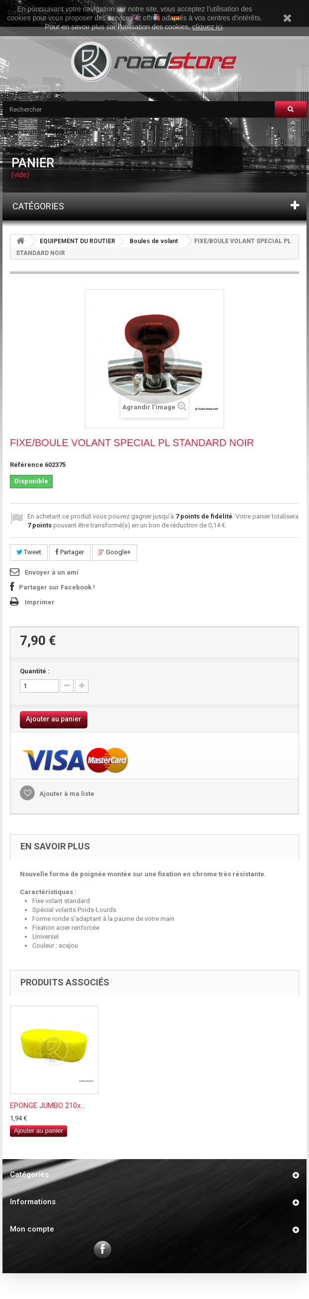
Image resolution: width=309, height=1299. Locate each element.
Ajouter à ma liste (66, 793)
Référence (26, 464)
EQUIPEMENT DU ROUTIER (77, 241)
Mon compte (32, 1229)
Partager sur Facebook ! (57, 587)
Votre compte (68, 131)
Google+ (114, 552)
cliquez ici (207, 27)
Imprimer (40, 602)
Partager (70, 552)
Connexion (20, 131)
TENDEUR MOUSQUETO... (148, 1105)
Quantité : (35, 671)
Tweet (28, 552)
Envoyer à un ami (51, 572)
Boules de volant (154, 241)
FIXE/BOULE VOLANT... (46, 1105)
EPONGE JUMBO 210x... (244, 1105)
